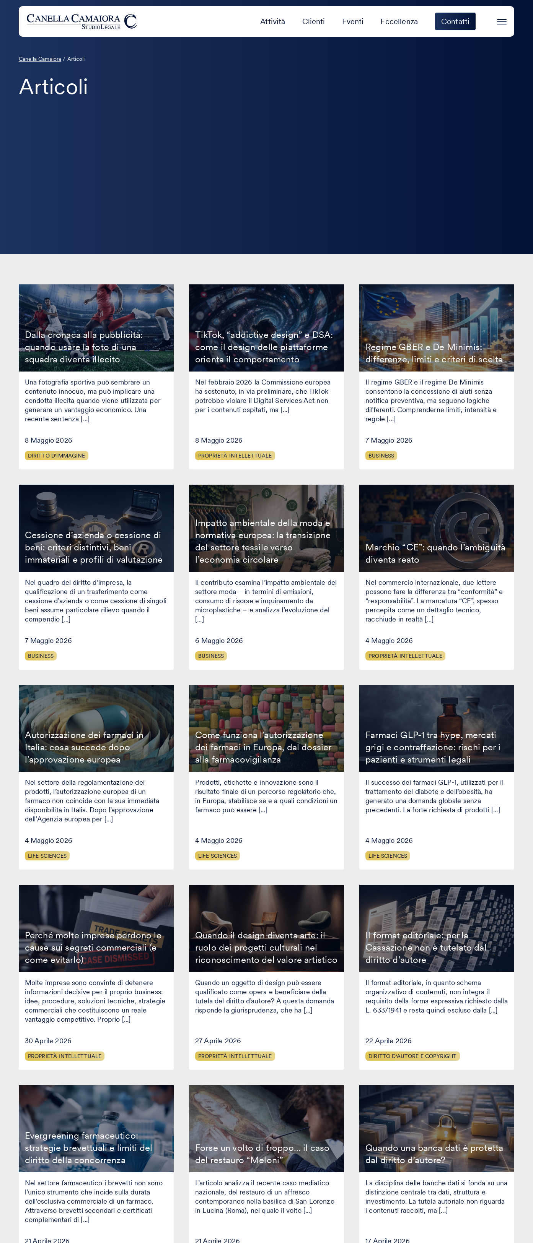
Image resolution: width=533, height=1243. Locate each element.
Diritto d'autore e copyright (412, 1056)
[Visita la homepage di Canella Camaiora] (83, 21)
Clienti (313, 21)
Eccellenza (399, 21)
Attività (272, 21)
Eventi (353, 21)
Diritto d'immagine (56, 456)
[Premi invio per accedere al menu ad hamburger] (502, 20)
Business (381, 456)
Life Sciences (47, 856)
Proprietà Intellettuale (235, 456)
